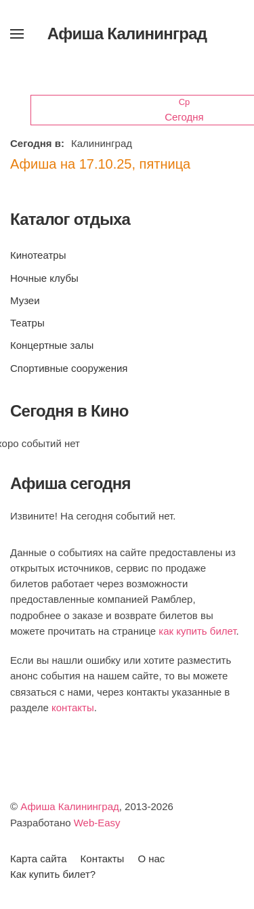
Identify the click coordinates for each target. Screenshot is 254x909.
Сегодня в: (37, 143)
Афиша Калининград (69, 806)
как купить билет (197, 631)
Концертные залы (51, 345)
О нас (151, 858)
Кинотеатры (38, 255)
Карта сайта (38, 858)
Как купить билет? (53, 874)
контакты (72, 707)
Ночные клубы (44, 278)
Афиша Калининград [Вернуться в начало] (127, 33)
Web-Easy (97, 822)
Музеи (25, 300)
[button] (17, 34)
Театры (27, 323)
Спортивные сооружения (68, 368)
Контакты (103, 858)
